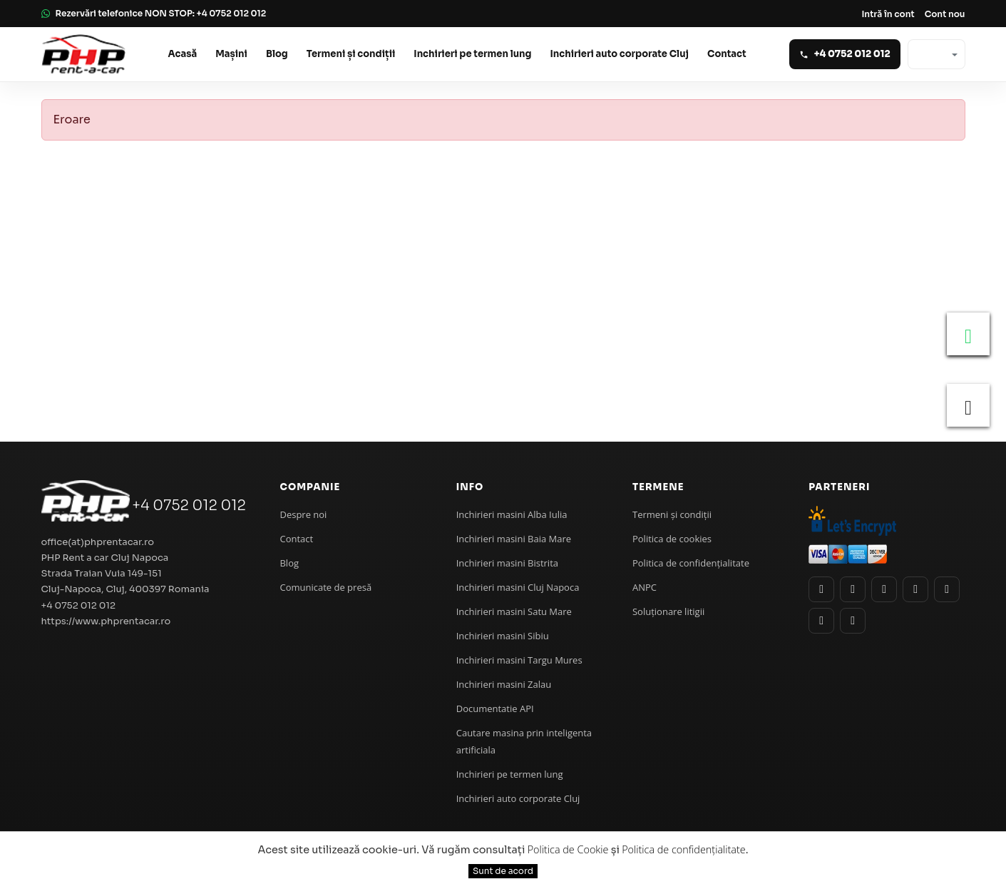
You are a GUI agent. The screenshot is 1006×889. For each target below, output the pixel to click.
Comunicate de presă (325, 587)
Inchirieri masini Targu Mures (519, 660)
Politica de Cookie (568, 849)
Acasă (182, 54)
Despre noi (303, 514)
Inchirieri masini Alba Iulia (512, 514)
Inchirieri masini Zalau (503, 684)
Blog (277, 54)
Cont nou (945, 14)
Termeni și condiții (351, 54)
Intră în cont (887, 14)
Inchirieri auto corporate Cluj (619, 54)
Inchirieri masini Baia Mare (513, 538)
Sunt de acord (503, 870)
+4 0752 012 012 (189, 505)
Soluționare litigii (668, 611)
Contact (726, 54)
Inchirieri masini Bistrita (507, 563)
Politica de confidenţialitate (690, 563)
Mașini (231, 54)
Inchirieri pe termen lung (472, 54)
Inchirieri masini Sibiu (502, 635)
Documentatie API (495, 708)
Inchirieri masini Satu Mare (514, 611)
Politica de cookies (672, 538)
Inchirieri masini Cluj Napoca (518, 587)
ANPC (644, 587)
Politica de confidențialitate (684, 849)
